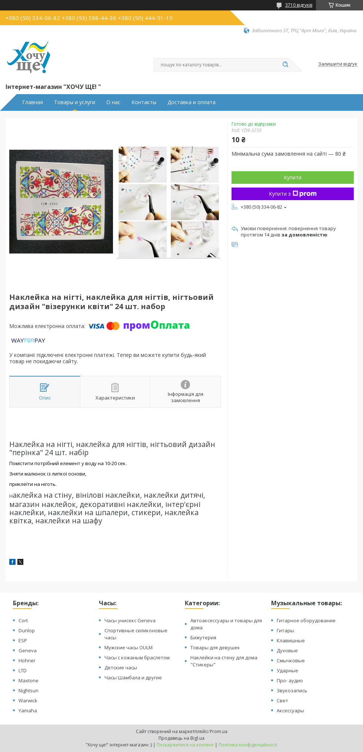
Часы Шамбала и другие (133, 677)
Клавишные (291, 640)
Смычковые (291, 660)
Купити (293, 177)
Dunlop (27, 630)
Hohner (27, 660)
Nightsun (29, 690)
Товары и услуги (74, 102)
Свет (282, 700)
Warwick (28, 700)
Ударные (287, 670)
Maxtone (29, 680)
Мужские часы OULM (128, 647)
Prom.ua (218, 731)
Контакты (143, 102)
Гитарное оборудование (306, 620)
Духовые (287, 650)
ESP (23, 640)
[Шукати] (285, 65)
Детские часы (120, 667)
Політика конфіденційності (248, 745)
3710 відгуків (298, 5)
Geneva (28, 650)
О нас (113, 102)
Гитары (285, 630)
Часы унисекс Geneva (130, 620)
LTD (23, 670)
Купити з (293, 193)
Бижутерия (203, 637)
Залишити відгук (337, 64)
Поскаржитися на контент (185, 745)
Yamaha (28, 710)
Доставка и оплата (191, 102)
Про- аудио (290, 680)
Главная (32, 102)
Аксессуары (290, 710)
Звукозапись (292, 690)
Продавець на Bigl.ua (181, 738)
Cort (23, 620)
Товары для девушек (215, 647)
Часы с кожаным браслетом (137, 657)
